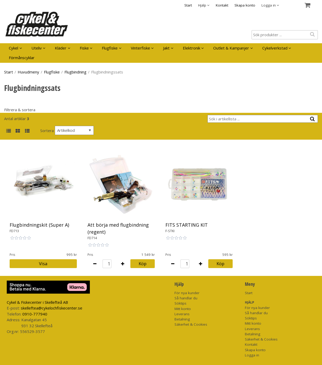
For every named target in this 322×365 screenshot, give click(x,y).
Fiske (84, 48)
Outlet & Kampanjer (231, 48)
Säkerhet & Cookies (191, 324)
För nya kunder (187, 292)
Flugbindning (75, 72)
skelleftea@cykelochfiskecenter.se (51, 308)
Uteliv (36, 48)
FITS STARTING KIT (186, 225)
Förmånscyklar (22, 57)
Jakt (166, 48)
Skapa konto (244, 5)
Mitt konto (183, 308)
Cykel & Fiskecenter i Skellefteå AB (37, 302)
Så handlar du (186, 298)
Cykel (13, 48)
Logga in (252, 355)
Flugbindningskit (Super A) (39, 225)
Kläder (60, 48)
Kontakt (222, 5)
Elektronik (191, 48)
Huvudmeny (28, 72)
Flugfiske (110, 48)
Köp (142, 264)
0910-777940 (34, 314)
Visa (43, 264)
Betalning (182, 319)
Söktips (180, 303)
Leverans (182, 314)
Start (188, 5)
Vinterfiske (140, 48)
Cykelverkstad (274, 48)
